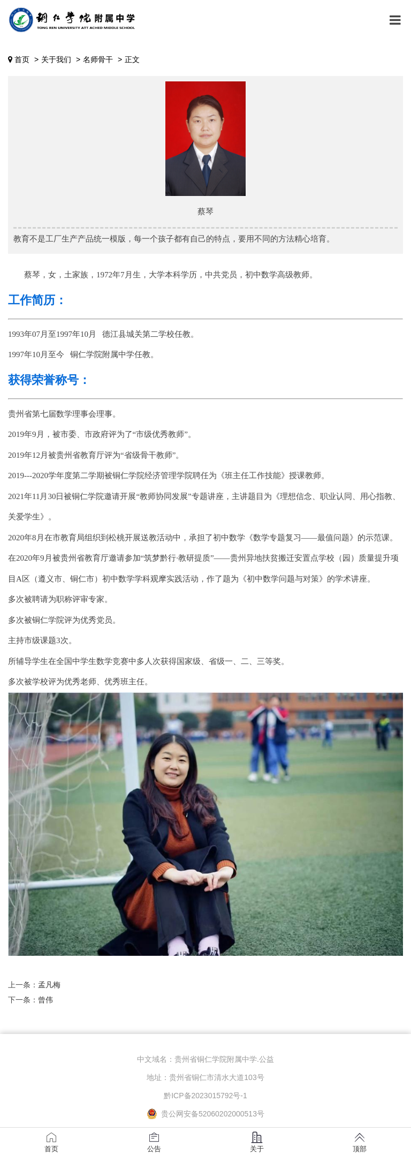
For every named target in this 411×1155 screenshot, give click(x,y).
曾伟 (45, 999)
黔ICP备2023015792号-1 (205, 1095)
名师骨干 (98, 59)
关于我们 (56, 59)
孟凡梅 (49, 984)
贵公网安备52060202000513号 (205, 1113)
